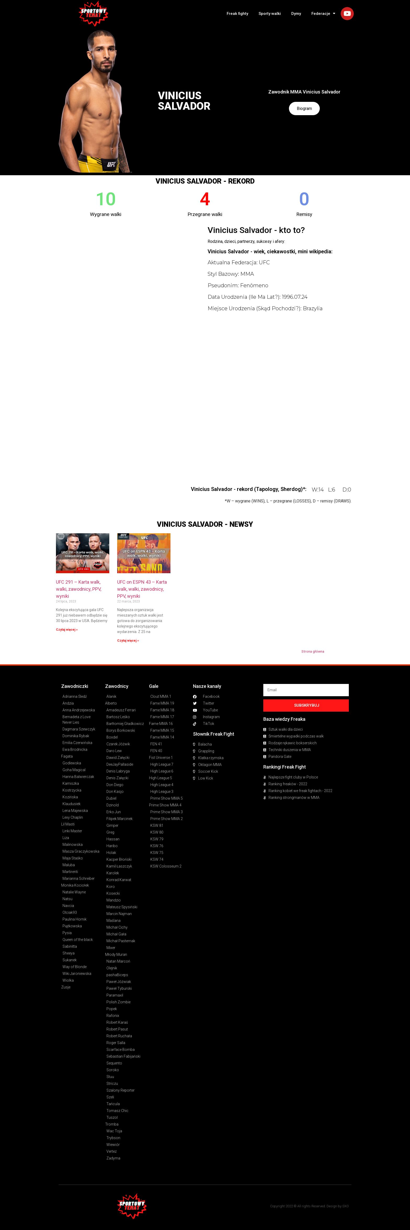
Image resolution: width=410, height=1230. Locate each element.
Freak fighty (237, 13)
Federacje (323, 13)
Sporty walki (270, 13)
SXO (345, 1206)
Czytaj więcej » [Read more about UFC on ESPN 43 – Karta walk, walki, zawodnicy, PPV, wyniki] (128, 640)
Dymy (296, 13)
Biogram (304, 108)
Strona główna (312, 651)
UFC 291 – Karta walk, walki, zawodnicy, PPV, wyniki (78, 589)
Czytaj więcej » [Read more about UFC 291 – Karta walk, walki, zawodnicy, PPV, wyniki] (67, 629)
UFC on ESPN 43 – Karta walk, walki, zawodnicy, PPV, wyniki (142, 589)
